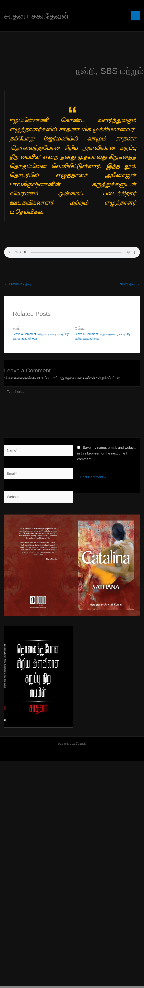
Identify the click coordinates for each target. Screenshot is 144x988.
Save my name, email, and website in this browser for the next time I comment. (106, 453)
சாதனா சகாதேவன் (36, 15)
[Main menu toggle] (135, 15)
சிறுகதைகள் (46, 334)
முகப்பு (59, 334)
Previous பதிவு (17, 284)
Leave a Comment (24, 334)
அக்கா (80, 328)
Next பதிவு (130, 284)
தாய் (16, 328)
